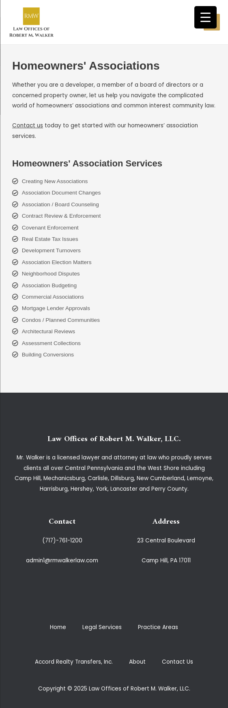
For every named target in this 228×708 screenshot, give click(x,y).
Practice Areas (158, 627)
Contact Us (177, 662)
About (137, 662)
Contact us (27, 125)
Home (58, 627)
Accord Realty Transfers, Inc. (74, 662)
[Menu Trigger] (205, 17)
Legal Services (102, 627)
